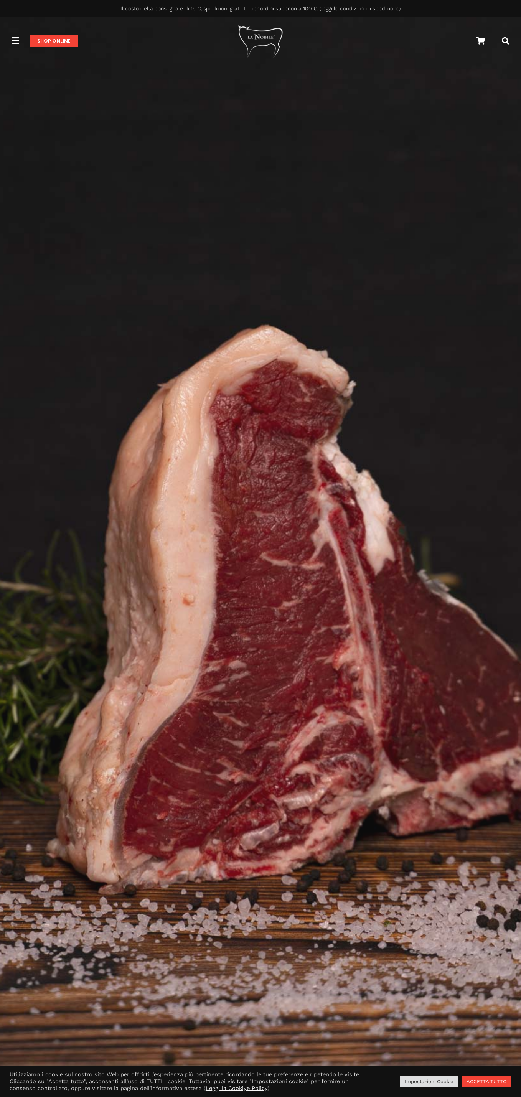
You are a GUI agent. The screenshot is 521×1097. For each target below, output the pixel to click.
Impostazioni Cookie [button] (429, 1081)
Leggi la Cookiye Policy (236, 1088)
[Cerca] (505, 41)
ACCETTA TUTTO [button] (487, 1081)
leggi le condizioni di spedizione (360, 8)
